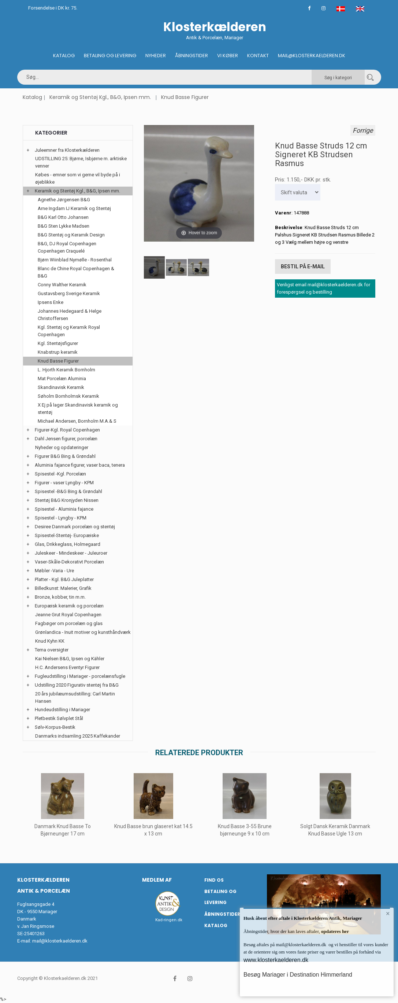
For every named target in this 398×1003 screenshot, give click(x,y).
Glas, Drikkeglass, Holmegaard (67, 544)
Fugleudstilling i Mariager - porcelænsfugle (80, 676)
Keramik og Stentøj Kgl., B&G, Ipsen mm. (100, 97)
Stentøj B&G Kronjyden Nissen (66, 500)
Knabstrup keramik (58, 352)
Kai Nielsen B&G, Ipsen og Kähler (69, 658)
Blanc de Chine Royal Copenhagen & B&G (76, 272)
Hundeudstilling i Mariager (62, 709)
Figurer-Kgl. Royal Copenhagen (67, 430)
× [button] (388, 913)
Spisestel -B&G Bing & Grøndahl (68, 491)
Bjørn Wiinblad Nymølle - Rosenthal (75, 259)
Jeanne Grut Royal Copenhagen (68, 614)
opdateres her (334, 931)
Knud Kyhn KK (49, 641)
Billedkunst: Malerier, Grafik (63, 588)
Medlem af (157, 879)
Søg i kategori (338, 77)
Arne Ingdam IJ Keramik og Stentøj (74, 208)
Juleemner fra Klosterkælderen (67, 150)
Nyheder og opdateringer (61, 447)
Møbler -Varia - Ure (54, 570)
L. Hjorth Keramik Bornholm (66, 369)
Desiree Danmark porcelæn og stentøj (75, 526)
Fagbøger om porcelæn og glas (69, 623)
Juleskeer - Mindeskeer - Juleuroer (71, 553)
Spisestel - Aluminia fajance (64, 509)
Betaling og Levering (110, 55)
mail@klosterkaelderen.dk (60, 941)
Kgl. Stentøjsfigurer (58, 343)
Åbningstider (191, 55)
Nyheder (155, 55)
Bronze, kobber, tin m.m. (60, 597)
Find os (214, 880)
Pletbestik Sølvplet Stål (59, 718)
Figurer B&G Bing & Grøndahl (65, 456)
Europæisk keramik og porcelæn (69, 606)
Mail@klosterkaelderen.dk (311, 55)
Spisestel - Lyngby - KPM (60, 518)
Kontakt (258, 55)
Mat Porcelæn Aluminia (62, 378)
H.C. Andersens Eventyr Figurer (67, 667)
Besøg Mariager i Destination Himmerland (297, 974)
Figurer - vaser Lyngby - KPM (64, 482)
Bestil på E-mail (303, 266)
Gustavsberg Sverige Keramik (69, 293)
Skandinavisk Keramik (61, 387)
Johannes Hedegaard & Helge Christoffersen (69, 314)
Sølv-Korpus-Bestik (55, 727)
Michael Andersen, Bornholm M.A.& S (77, 421)
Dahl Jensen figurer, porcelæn (66, 438)
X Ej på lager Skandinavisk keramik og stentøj (78, 408)
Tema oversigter (51, 650)
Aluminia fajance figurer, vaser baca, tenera (80, 465)
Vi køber (227, 55)
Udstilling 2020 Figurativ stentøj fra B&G (77, 685)
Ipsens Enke (50, 302)
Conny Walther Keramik (62, 284)
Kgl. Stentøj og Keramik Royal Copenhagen (69, 330)
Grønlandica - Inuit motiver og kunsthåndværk (83, 632)
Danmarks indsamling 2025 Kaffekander (77, 736)
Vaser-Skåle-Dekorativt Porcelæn (69, 562)
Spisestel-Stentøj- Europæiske (67, 535)
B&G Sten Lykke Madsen (63, 226)
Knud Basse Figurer (185, 97)
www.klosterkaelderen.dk (275, 960)
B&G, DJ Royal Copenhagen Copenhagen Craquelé (67, 247)
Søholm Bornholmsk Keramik (68, 396)
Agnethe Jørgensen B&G (64, 199)
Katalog (64, 55)
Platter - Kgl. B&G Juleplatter (64, 579)
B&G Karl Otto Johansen (63, 217)
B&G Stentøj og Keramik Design (71, 235)
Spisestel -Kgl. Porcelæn (60, 474)
